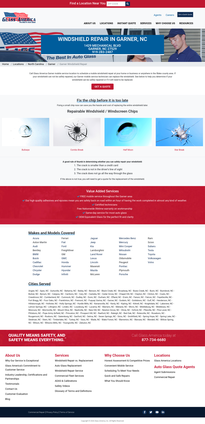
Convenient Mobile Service (119, 365)
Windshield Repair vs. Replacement (74, 360)
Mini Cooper (125, 246)
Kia (92, 246)
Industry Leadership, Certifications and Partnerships (26, 376)
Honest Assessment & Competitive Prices (127, 360)
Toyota (151, 254)
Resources (186, 23)
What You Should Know (117, 380)
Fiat (64, 242)
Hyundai (66, 270)
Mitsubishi (124, 250)
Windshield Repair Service (69, 370)
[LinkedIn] (163, 412)
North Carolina (36, 64)
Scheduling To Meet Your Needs (122, 370)
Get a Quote (103, 86)
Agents (157, 15)
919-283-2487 (102, 52)
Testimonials (12, 383)
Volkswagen (154, 258)
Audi (35, 246)
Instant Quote (126, 23)
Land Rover (96, 254)
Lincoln (94, 262)
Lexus (93, 258)
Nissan (123, 254)
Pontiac (123, 266)
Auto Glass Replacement (68, 365)
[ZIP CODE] (116, 3)
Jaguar (94, 238)
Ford (64, 246)
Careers (170, 15)
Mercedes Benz (127, 238)
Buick (36, 258)
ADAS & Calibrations (66, 380)
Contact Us (11, 388)
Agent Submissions (164, 372)
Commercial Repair (164, 377)
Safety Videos (62, 386)
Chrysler (37, 270)
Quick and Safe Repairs (117, 375)
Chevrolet (38, 266)
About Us (90, 23)
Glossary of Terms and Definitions (73, 391)
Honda (65, 262)
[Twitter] (151, 412)
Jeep (93, 242)
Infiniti (65, 274)
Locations (106, 23)
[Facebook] (145, 412)
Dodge (36, 274)
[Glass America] (19, 17)
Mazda (94, 270)
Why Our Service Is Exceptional (22, 360)
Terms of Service (67, 412)
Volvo (151, 262)
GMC (64, 258)
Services (145, 23)
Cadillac (37, 262)
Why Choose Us (165, 23)
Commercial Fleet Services (69, 375)
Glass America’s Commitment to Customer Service (22, 367)
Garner (51, 64)
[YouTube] (157, 412)
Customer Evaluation (16, 394)
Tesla (151, 250)
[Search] (127, 4)
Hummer (66, 266)
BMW (36, 254)
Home (5, 64)
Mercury (123, 242)
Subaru (151, 246)
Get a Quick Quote (185, 14)
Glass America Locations (167, 360)
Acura (36, 238)
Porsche (123, 274)
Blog (7, 399)
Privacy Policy (52, 412)
